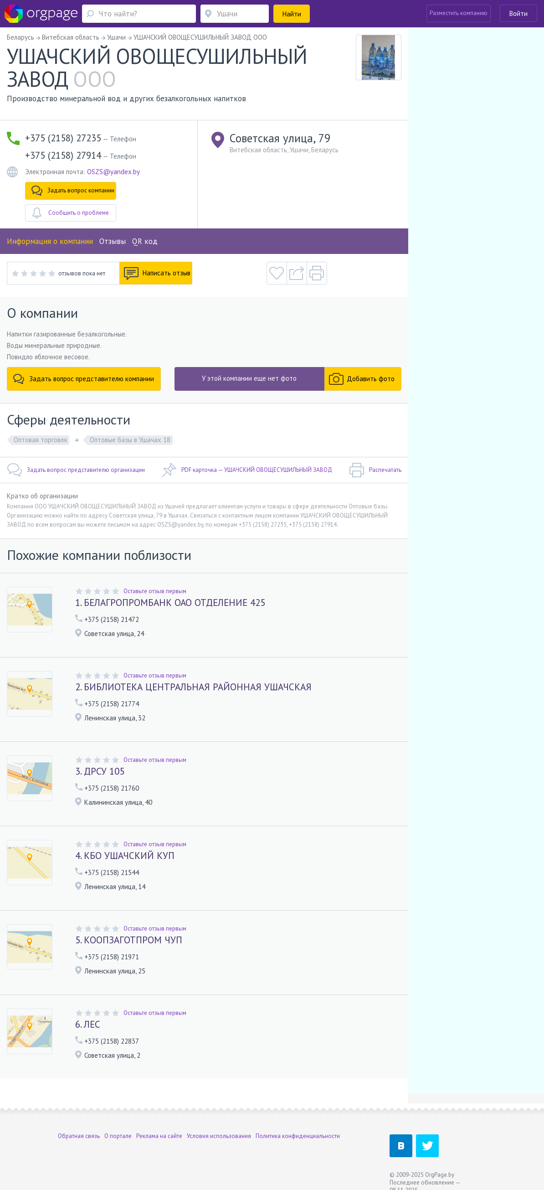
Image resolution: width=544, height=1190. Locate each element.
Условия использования (219, 1136)
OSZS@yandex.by (113, 171)
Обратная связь (79, 1136)
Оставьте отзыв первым (154, 591)
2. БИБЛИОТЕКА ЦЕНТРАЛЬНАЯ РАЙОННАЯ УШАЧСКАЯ (193, 687)
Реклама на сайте (159, 1136)
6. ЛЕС (87, 1024)
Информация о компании (50, 241)
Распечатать (375, 470)
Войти (518, 13)
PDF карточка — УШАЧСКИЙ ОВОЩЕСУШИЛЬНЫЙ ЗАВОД (246, 470)
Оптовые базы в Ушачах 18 (130, 439)
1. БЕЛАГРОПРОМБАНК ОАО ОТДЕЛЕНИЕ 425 (170, 602)
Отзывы (112, 241)
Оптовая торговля (40, 439)
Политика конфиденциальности (298, 1136)
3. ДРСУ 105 (99, 771)
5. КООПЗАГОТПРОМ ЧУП (128, 940)
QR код (145, 241)
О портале (118, 1136)
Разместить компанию (459, 13)
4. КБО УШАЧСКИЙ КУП (124, 855)
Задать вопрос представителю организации (76, 470)
